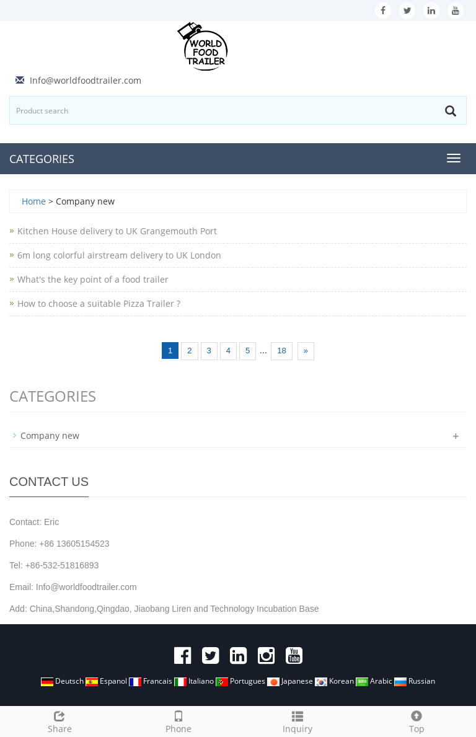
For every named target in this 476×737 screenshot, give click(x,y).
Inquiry (297, 721)
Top (416, 721)
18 (281, 350)
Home (34, 201)
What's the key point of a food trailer (93, 279)
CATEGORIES (41, 158)
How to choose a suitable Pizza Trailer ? (98, 303)
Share (59, 721)
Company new (49, 435)
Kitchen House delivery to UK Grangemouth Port (117, 231)
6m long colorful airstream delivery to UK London (119, 255)
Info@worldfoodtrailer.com (85, 80)
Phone (178, 721)
